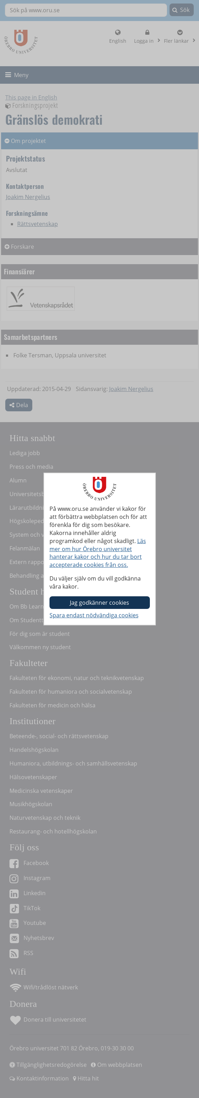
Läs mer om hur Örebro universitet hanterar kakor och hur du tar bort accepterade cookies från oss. (97, 553)
